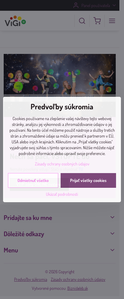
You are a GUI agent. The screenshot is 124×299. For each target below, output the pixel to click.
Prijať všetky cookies (88, 180)
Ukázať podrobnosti (62, 194)
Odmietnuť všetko (33, 180)
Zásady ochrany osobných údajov (62, 163)
